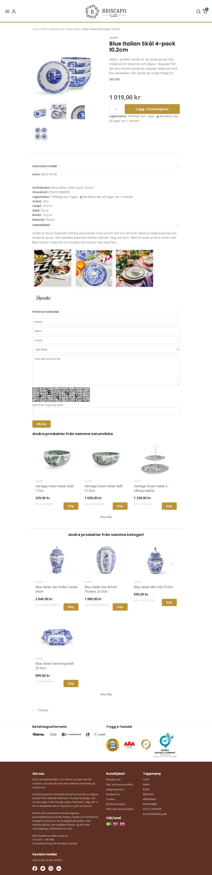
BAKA (146, 784)
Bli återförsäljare (115, 804)
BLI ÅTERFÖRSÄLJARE (155, 814)
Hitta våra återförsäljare (120, 809)
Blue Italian (74, 29)
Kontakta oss (113, 779)
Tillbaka (40, 710)
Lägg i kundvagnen (152, 109)
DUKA (44, 29)
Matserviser (57, 29)
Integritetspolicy (115, 789)
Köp (71, 506)
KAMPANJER (150, 804)
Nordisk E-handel (67, 843)
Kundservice (113, 794)
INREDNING (149, 799)
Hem (35, 29)
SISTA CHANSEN (152, 809)
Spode (113, 37)
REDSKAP (148, 794)
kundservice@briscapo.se (53, 835)
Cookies (110, 799)
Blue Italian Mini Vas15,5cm (153, 587)
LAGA (146, 779)
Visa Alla (106, 517)
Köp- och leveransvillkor (119, 784)
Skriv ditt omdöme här (106, 370)
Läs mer (114, 79)
